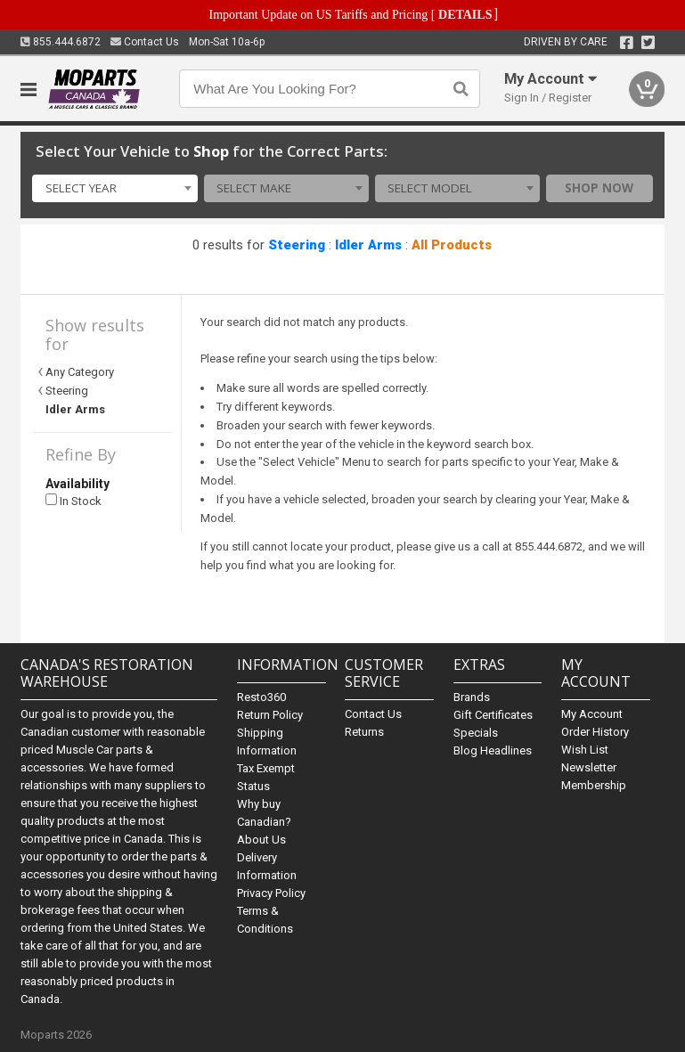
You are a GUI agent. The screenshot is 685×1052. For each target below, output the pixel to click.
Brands (471, 697)
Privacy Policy (271, 893)
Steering (296, 245)
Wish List (584, 749)
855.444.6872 (60, 42)
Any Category (79, 372)
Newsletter (588, 767)
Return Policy (270, 715)
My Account (592, 714)
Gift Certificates (493, 715)
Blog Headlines (492, 750)
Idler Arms (368, 245)
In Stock (73, 501)
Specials (475, 732)
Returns (364, 731)
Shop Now (599, 188)
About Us (261, 839)
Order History (595, 731)
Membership (593, 785)
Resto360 (261, 697)
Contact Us (144, 42)
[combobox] (114, 189)
